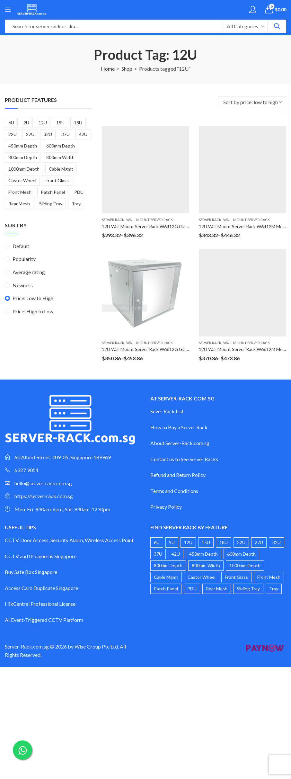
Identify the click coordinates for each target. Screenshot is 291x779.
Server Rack (113, 220)
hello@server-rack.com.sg (43, 483)
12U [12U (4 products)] (43, 122)
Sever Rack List (167, 411)
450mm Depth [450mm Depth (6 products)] (22, 145)
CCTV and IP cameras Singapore (40, 556)
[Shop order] (252, 102)
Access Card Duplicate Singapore (41, 588)
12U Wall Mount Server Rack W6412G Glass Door (151, 226)
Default (21, 246)
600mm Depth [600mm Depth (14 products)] (60, 145)
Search (277, 26)
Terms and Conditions (174, 491)
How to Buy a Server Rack (178, 427)
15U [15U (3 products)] (60, 122)
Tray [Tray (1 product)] (76, 203)
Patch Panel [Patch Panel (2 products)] (53, 192)
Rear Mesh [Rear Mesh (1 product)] (19, 203)
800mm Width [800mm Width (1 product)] (60, 157)
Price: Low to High (33, 298)
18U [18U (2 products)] (78, 122)
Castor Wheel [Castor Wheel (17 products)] (22, 180)
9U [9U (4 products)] (26, 122)
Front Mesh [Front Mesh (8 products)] (19, 192)
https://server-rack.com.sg (43, 496)
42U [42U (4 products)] (83, 134)
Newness (23, 285)
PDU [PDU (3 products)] (79, 192)
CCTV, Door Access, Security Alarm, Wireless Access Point (69, 540)
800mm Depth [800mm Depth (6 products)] (22, 157)
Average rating (29, 272)
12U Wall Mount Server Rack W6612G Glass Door (151, 349)
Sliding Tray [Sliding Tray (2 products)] (50, 203)
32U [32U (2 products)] (48, 134)
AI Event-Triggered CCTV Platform (44, 620)
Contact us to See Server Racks (184, 459)
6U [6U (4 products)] (11, 122)
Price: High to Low (33, 311)
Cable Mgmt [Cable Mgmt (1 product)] (61, 169)
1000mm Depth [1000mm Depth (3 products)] (24, 169)
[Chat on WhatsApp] (22, 750)
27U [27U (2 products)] (30, 134)
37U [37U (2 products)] (65, 134)
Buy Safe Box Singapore (31, 572)
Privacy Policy (166, 507)
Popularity (24, 259)
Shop (126, 69)
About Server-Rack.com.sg (179, 443)
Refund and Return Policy (178, 475)
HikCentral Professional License (40, 604)
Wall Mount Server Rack (149, 220)
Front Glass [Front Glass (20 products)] (57, 180)
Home (108, 69)
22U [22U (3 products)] (12, 134)
